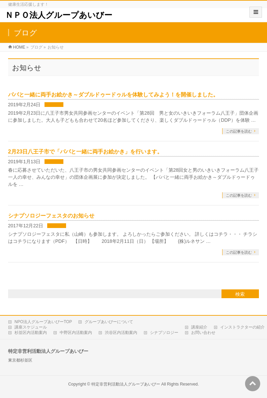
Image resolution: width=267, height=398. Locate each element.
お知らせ (54, 105)
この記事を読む (239, 131)
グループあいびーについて (109, 321)
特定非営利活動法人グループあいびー (125, 384)
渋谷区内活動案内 (121, 332)
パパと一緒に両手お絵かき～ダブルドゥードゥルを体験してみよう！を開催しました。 (113, 94)
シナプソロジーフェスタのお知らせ (51, 216)
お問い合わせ (203, 332)
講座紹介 (199, 327)
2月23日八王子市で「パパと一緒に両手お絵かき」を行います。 (85, 151)
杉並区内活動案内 (30, 332)
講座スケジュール (30, 327)
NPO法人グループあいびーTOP (43, 321)
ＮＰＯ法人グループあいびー (58, 15)
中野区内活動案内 (76, 332)
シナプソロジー (164, 332)
